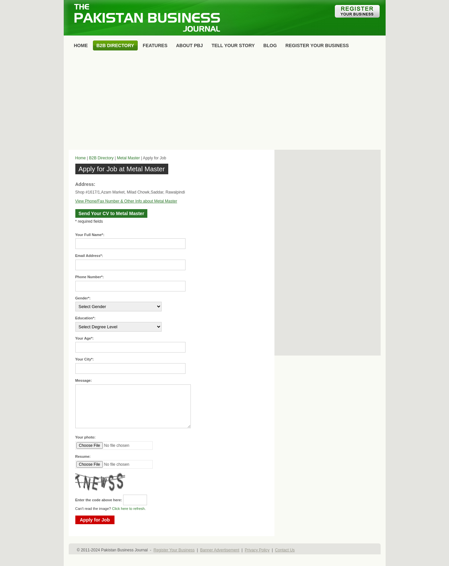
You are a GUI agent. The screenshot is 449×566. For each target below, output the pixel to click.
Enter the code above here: (98, 500)
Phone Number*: (89, 277)
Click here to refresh (128, 509)
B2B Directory (101, 158)
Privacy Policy (257, 550)
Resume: (83, 456)
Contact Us (285, 550)
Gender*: (83, 298)
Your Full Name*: (90, 235)
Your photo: (85, 437)
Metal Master (128, 158)
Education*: (85, 318)
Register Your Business (173, 550)
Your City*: (84, 359)
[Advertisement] (225, 101)
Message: (83, 380)
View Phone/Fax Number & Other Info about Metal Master (126, 201)
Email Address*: (89, 256)
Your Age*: (84, 338)
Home (80, 158)
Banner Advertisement (219, 550)
